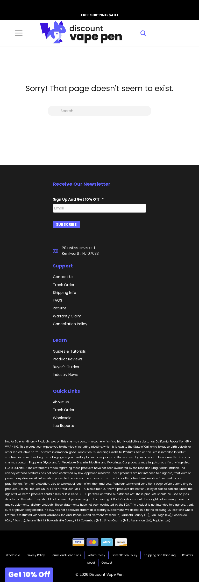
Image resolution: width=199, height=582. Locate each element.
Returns (60, 307)
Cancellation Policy (124, 555)
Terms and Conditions (66, 555)
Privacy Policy (35, 555)
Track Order (63, 409)
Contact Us (63, 276)
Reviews (187, 555)
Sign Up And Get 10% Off (78, 199)
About (91, 562)
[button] (143, 33)
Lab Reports (63, 425)
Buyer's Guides (66, 366)
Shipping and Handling (160, 555)
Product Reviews (67, 358)
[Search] (99, 111)
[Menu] (19, 33)
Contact (107, 562)
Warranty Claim (67, 315)
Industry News (65, 374)
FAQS (57, 299)
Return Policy (96, 555)
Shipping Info (64, 292)
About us (61, 401)
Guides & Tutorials (69, 350)
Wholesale (62, 417)
